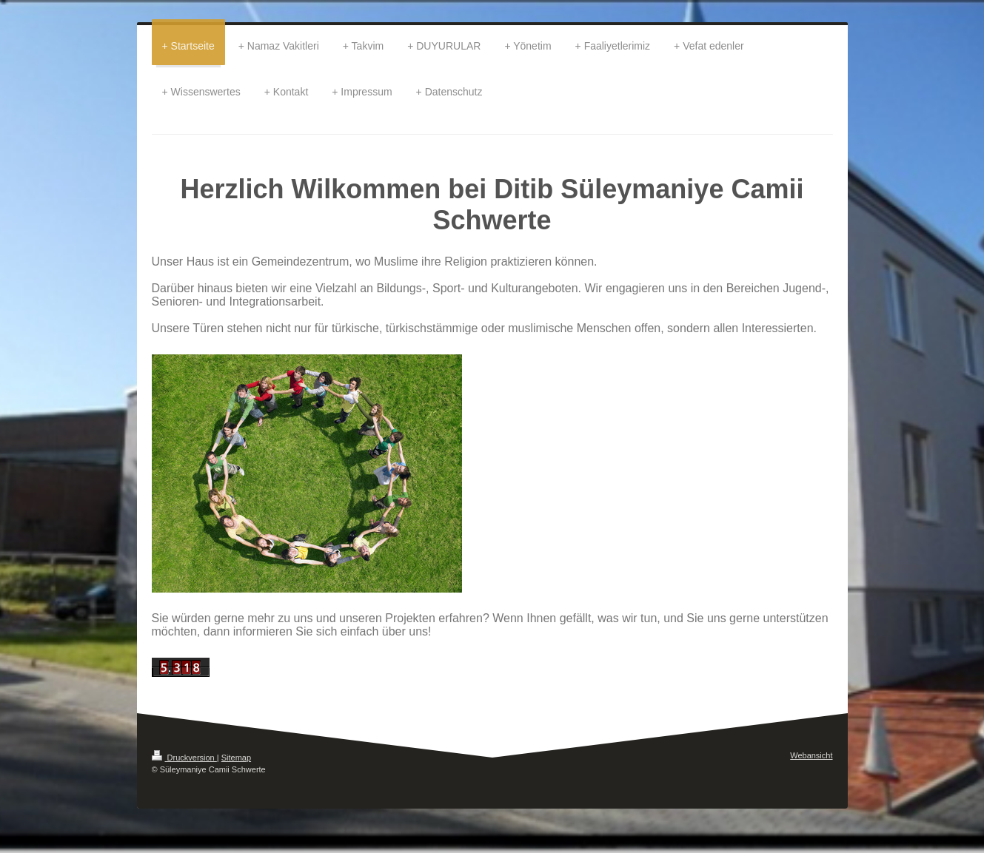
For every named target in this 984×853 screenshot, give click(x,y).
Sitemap (236, 757)
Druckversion (184, 757)
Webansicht (811, 755)
